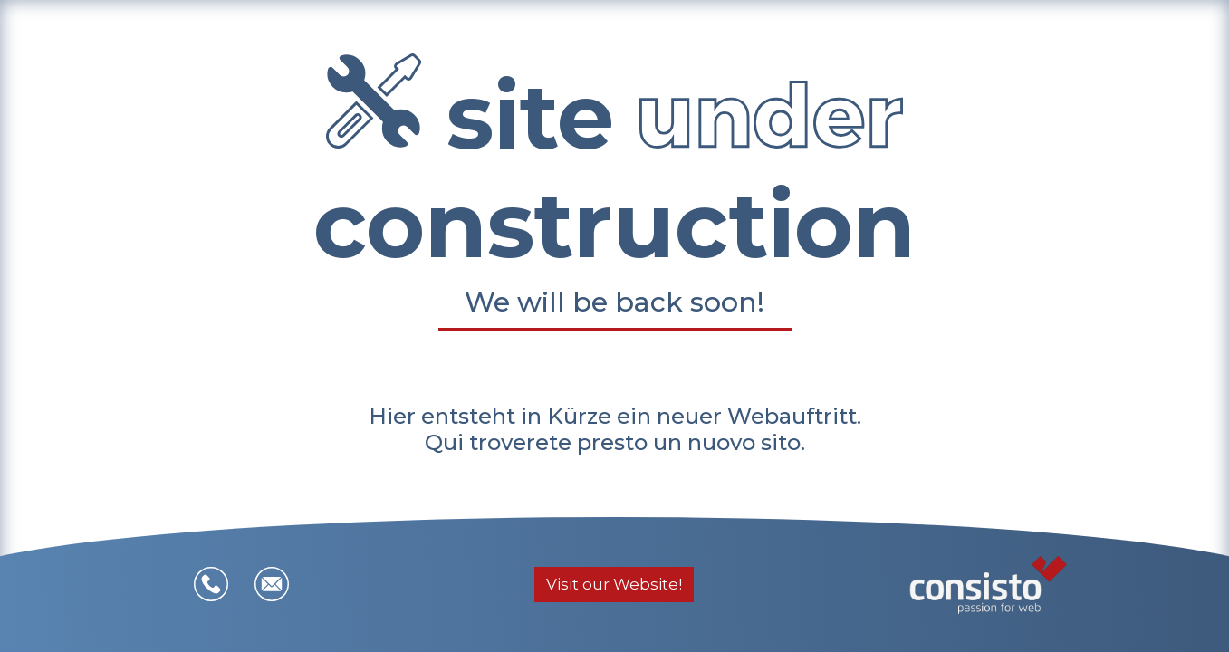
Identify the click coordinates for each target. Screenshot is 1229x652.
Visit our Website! (614, 584)
